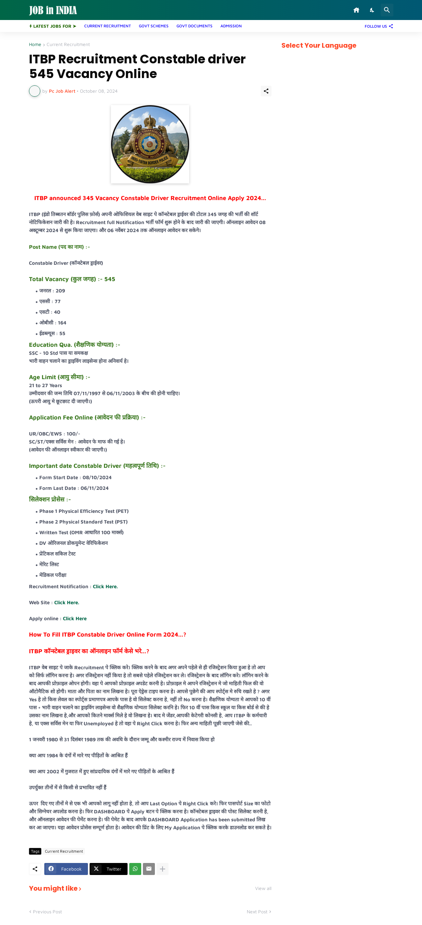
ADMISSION (231, 25)
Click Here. (105, 586)
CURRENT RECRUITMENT (107, 25)
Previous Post (47, 911)
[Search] (387, 10)
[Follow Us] (377, 26)
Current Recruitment (68, 44)
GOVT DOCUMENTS (194, 25)
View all (263, 888)
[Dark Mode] (372, 10)
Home (35, 44)
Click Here (75, 618)
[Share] (266, 91)
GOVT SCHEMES (154, 25)
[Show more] (163, 869)
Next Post (257, 911)
